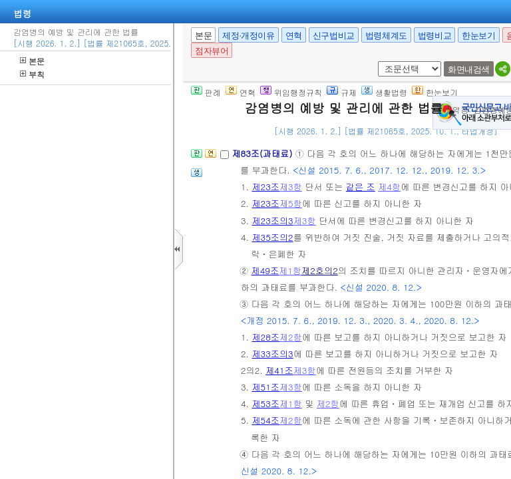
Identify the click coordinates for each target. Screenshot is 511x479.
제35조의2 (272, 237)
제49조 (265, 270)
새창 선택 (375, 61)
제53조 (265, 403)
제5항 (290, 203)
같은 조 (360, 186)
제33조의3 (272, 353)
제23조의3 (272, 220)
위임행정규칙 (291, 92)
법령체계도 (386, 36)
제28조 (265, 337)
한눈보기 (478, 36)
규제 (342, 92)
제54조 (265, 420)
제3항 (290, 186)
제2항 (290, 337)
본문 (32, 61)
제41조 (279, 370)
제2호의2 (319, 270)
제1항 (290, 270)
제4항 (389, 186)
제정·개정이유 (248, 36)
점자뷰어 (211, 51)
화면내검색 (469, 70)
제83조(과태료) (263, 153)
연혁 (293, 36)
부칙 (32, 74)
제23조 (265, 186)
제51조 (265, 387)
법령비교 (434, 36)
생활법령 (384, 92)
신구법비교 (334, 36)
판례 (206, 92)
